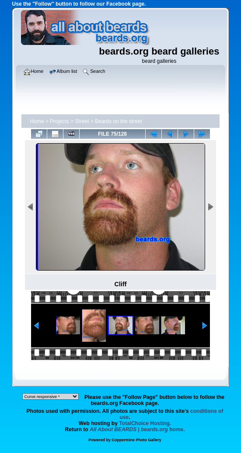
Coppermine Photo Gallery (136, 440)
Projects (59, 121)
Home (37, 121)
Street (82, 121)
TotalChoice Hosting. (145, 423)
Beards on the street (118, 121)
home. (137, 429)
